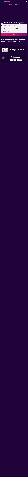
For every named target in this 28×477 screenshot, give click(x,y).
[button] (2, 1)
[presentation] (19, 60)
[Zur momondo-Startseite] (7, 1)
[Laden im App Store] (19, 60)
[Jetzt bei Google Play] (13, 60)
